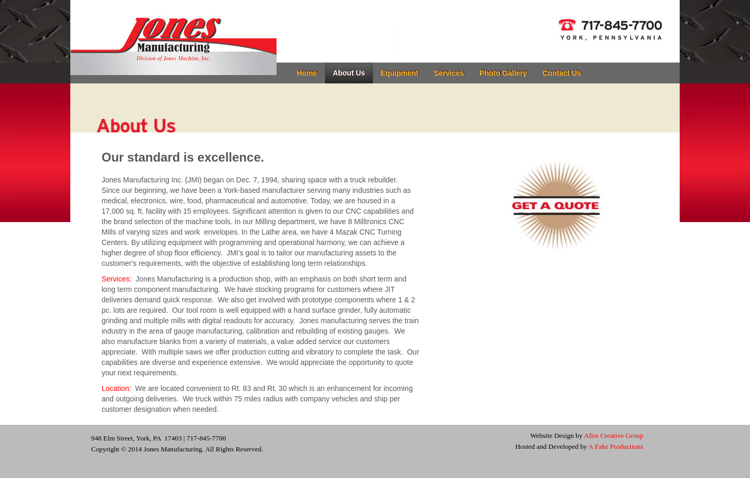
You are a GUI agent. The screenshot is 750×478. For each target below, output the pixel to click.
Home (307, 73)
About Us (349, 73)
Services (449, 73)
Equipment (399, 73)
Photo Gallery (503, 73)
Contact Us (562, 73)
